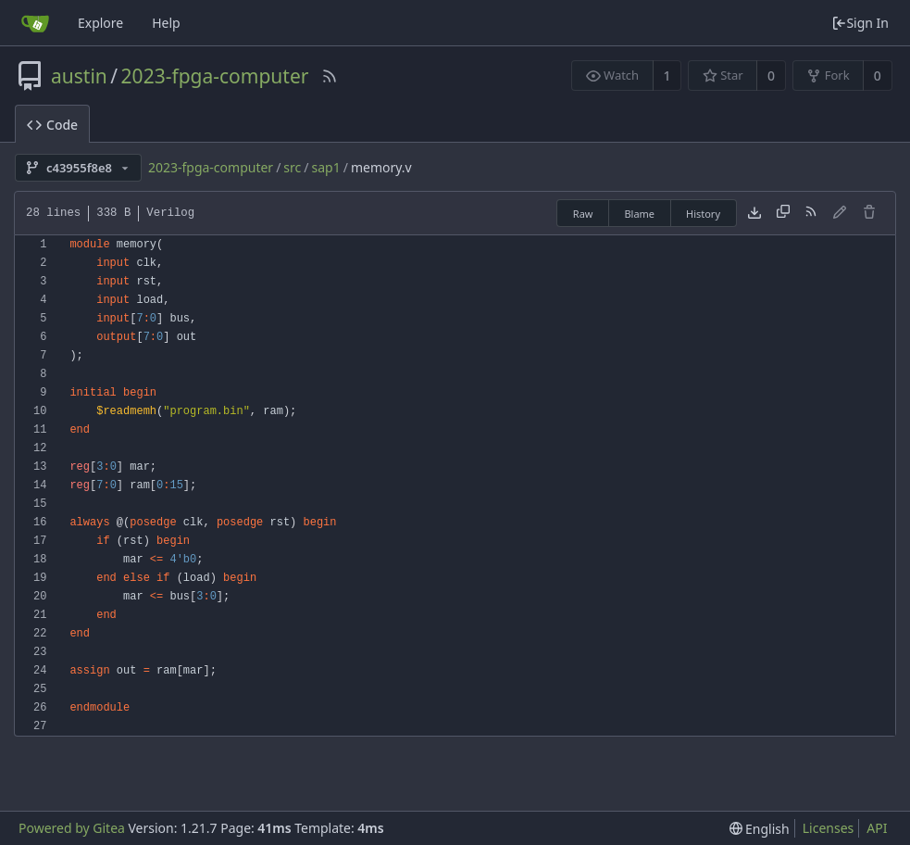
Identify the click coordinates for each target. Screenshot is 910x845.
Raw (583, 214)
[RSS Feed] (329, 76)
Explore (100, 23)
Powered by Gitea (72, 828)
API (876, 828)
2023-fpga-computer (215, 76)
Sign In (860, 23)
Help (166, 23)
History (703, 214)
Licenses (828, 828)
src (292, 167)
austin (79, 76)
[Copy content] (783, 213)
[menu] (759, 829)
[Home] (35, 23)
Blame (639, 214)
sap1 (326, 167)
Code (52, 124)
